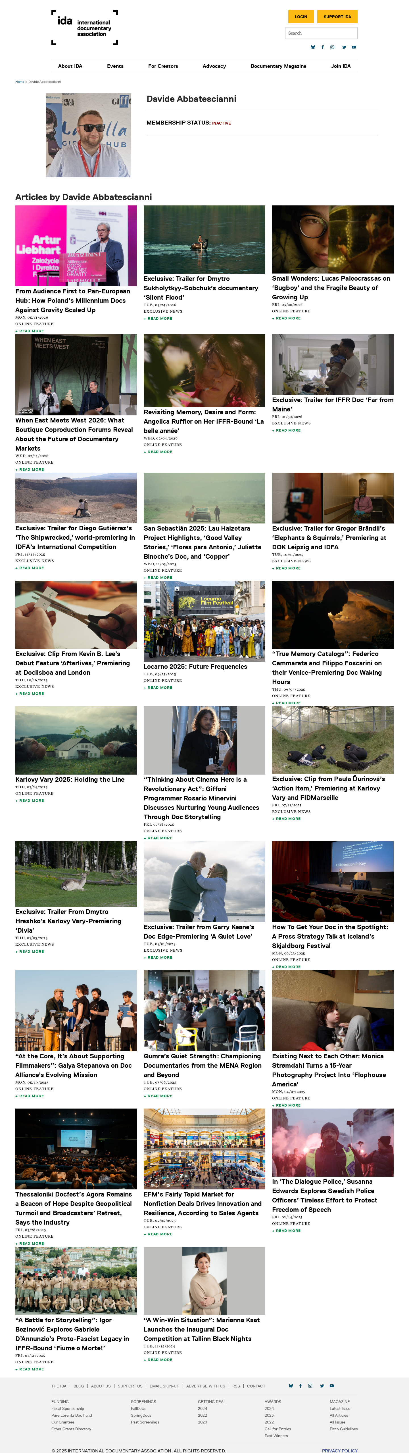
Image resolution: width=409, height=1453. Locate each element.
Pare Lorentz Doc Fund (79, 1409)
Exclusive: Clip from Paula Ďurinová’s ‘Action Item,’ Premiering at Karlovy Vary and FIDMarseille (328, 785)
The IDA (66, 1380)
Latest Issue (333, 1402)
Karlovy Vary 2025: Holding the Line (71, 776)
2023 (265, 1409)
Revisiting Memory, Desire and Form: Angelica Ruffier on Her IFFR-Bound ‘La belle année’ (204, 420)
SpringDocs (145, 1409)
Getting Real (212, 1396)
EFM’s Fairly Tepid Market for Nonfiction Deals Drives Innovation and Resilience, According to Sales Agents (203, 1198)
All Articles (332, 1409)
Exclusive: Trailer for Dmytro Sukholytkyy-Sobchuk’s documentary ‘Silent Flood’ (201, 287)
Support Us (137, 1380)
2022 (202, 1409)
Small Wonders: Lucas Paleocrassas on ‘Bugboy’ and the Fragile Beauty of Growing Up (331, 287)
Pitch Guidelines (336, 1423)
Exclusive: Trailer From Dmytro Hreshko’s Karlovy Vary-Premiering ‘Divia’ (70, 917)
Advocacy (213, 66)
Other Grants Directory (78, 1423)
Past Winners (272, 1430)
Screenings (147, 1396)
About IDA (77, 66)
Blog (86, 1380)
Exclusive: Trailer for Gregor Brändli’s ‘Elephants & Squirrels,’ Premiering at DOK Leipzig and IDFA (329, 535)
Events (119, 66)
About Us (108, 1380)
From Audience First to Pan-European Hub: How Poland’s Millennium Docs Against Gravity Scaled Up (74, 300)
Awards (269, 1396)
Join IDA (334, 66)
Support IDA (330, 16)
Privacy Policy (332, 1445)
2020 (202, 1416)
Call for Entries (274, 1423)
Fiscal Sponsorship (75, 1402)
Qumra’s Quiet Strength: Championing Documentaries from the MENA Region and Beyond (203, 1061)
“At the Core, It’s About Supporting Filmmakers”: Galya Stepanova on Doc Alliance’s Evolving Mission (75, 1060)
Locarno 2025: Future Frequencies (196, 664)
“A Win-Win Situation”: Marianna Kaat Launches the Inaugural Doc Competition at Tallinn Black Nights (202, 1323)
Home (21, 81)
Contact (263, 1380)
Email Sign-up (171, 1380)
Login (294, 16)
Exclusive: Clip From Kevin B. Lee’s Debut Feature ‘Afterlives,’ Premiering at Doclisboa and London (74, 660)
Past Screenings (149, 1416)
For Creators (165, 66)
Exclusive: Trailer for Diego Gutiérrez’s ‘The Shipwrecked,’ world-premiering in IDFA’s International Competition (77, 535)
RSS (243, 1380)
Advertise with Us (212, 1380)
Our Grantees (70, 1416)
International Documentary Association (92, 27)
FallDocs (142, 1402)
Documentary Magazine (274, 66)
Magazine (333, 1396)
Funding (67, 1396)
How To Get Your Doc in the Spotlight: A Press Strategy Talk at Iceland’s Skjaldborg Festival (330, 932)
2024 (202, 1402)
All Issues (330, 1416)
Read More (33, 330)
